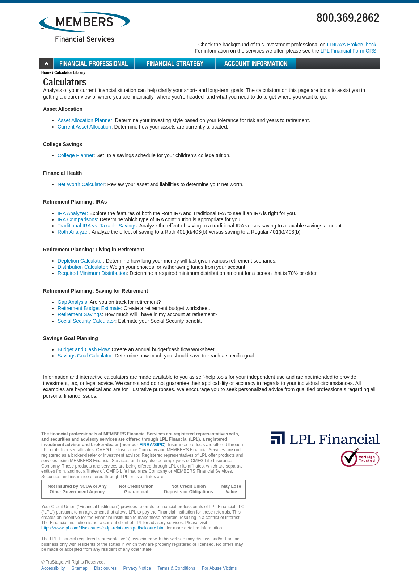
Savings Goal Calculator (85, 356)
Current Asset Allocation (84, 127)
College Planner (76, 155)
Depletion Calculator (80, 261)
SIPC (159, 444)
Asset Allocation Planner (85, 120)
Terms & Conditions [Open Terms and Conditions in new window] (176, 568)
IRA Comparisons (77, 219)
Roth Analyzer (73, 232)
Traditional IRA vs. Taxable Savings (97, 226)
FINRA (146, 444)
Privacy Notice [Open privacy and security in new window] (137, 568)
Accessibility (53, 568)
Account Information (256, 63)
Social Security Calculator (86, 321)
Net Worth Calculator (81, 184)
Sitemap (80, 568)
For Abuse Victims (219, 568)
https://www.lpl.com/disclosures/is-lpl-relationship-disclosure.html (103, 528)
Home (46, 73)
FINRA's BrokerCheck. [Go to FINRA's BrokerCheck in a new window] (352, 44)
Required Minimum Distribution (92, 273)
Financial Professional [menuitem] (93, 63)
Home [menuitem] (46, 63)
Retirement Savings (80, 314)
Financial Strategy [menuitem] (175, 63)
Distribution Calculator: (83, 267)
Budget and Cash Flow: (84, 349)
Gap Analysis (72, 302)
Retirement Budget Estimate (89, 308)
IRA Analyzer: (73, 213)
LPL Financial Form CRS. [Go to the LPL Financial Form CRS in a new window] (349, 51)
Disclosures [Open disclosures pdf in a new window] (105, 568)
